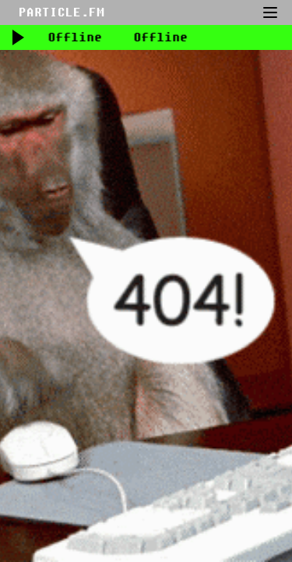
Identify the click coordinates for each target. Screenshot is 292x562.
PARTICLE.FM (61, 12)
